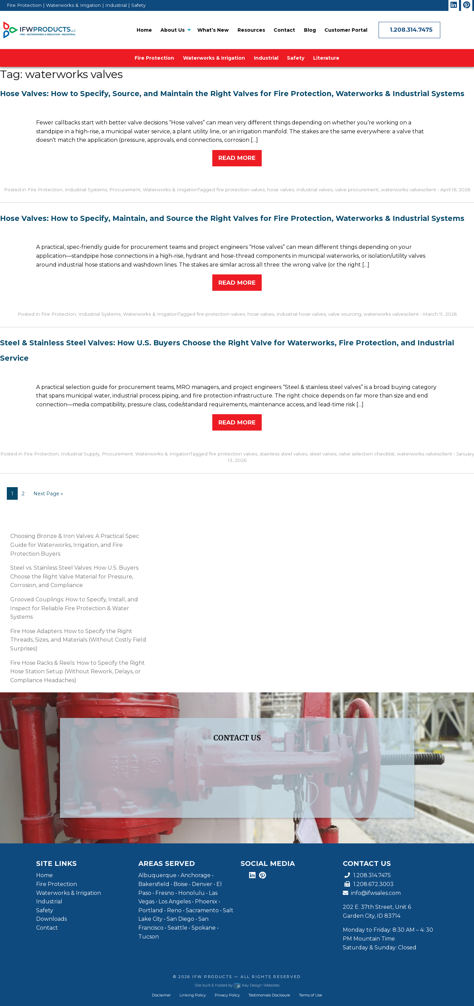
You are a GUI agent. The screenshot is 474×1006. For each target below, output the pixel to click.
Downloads (51, 919)
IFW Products (213, 976)
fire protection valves (240, 189)
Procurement (124, 189)
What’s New (213, 30)
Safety (295, 58)
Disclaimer (161, 995)
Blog (310, 30)
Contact (284, 30)
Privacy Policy (227, 995)
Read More (237, 157)
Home (144, 30)
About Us (172, 30)
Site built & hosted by (237, 985)
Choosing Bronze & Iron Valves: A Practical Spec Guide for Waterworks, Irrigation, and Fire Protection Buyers (74, 545)
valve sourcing (344, 314)
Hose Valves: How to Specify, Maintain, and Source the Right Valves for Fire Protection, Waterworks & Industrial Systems (232, 218)
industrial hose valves (301, 314)
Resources (251, 30)
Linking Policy (193, 995)
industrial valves (314, 189)
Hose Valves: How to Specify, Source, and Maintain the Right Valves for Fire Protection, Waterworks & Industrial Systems (232, 93)
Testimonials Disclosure (269, 995)
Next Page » (48, 494)
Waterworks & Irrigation (214, 58)
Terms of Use (310, 995)
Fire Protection (154, 58)
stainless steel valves (283, 453)
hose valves (280, 189)
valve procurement (357, 189)
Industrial (266, 58)
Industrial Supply (80, 453)
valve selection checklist (367, 453)
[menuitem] (144, 30)
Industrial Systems (86, 189)
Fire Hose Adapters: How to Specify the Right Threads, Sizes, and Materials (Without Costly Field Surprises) (78, 640)
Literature (326, 58)
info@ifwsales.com (372, 893)
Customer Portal (345, 30)
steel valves (323, 453)
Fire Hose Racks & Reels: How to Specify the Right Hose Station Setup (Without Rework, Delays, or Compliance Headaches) (77, 672)
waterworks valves (402, 189)
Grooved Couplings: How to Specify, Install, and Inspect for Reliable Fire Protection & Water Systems (74, 608)
